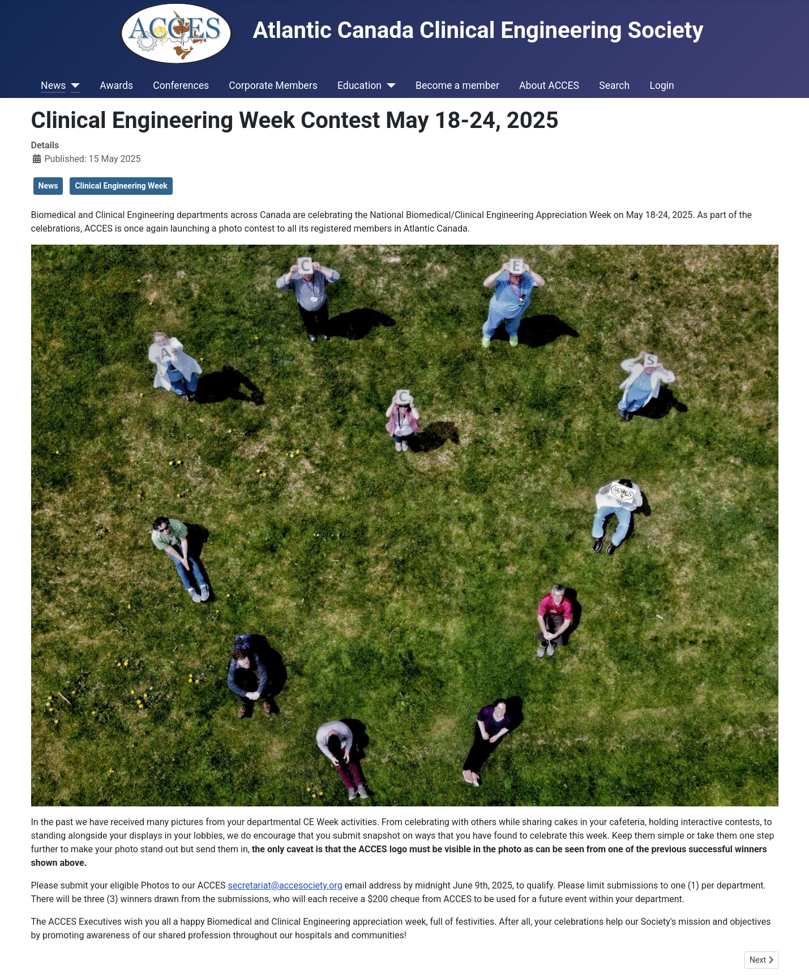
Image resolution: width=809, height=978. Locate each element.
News (53, 85)
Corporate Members (273, 85)
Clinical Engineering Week (121, 185)
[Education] (389, 85)
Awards (116, 85)
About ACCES (549, 85)
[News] (73, 85)
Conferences (181, 85)
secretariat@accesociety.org (285, 885)
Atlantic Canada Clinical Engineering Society (411, 30)
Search (614, 85)
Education (359, 85)
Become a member (457, 85)
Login (661, 85)
